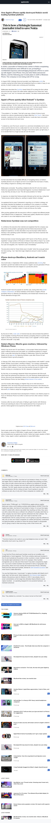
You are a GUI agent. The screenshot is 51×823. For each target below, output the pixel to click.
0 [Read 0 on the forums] (48, 693)
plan (13, 355)
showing (40, 263)
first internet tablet (35, 575)
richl (6, 549)
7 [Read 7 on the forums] (48, 747)
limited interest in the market (33, 379)
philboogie (8, 475)
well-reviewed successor (38, 567)
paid (8, 389)
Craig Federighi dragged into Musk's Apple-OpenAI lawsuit (31, 767)
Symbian (19, 89)
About (45, 475)
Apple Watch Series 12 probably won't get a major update (30, 733)
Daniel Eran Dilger (10, 19)
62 (20, 20)
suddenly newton (9, 591)
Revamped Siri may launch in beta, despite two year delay (30, 745)
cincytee (7, 534)
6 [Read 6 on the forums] (48, 726)
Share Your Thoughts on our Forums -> (11, 604)
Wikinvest (32, 426)
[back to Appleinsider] (25, 2)
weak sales (16, 334)
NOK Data (25, 426)
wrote (41, 81)
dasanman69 (8, 499)
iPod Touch (37, 115)
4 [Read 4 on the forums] (48, 736)
